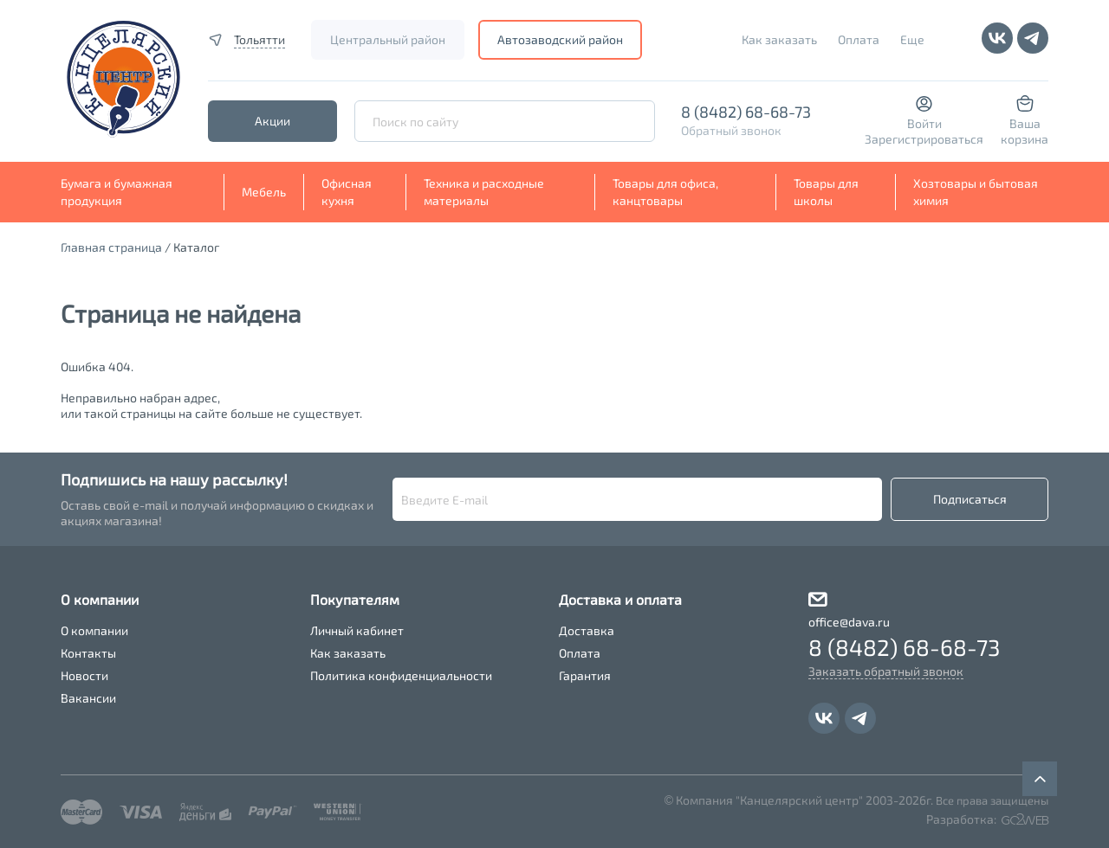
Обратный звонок (731, 130)
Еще (912, 39)
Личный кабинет (357, 630)
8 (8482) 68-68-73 (746, 111)
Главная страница (111, 247)
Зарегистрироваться (924, 139)
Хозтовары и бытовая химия (975, 192)
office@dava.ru (849, 621)
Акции (272, 120)
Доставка (586, 630)
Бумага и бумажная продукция (116, 192)
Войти (924, 123)
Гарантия (585, 675)
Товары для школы (826, 192)
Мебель (264, 191)
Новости (84, 675)
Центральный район (387, 39)
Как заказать (779, 39)
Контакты (88, 653)
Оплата (858, 39)
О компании (94, 630)
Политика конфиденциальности (401, 675)
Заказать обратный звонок (885, 671)
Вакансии (88, 698)
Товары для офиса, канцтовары (665, 192)
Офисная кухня (346, 192)
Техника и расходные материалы (484, 192)
